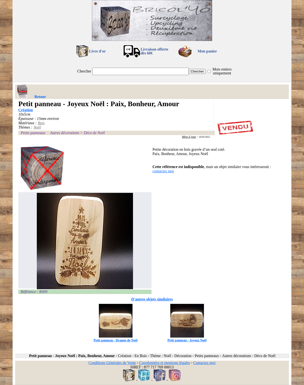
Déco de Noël (94, 133)
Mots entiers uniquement (222, 71)
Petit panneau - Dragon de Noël (115, 338)
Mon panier (207, 51)
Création (25, 110)
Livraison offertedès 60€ (154, 51)
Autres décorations (64, 133)
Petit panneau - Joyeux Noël (186, 338)
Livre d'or (97, 51)
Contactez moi (204, 363)
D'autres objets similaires (152, 299)
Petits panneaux (33, 133)
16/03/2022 (204, 137)
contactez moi (163, 171)
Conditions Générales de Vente (112, 363)
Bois (41, 123)
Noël (37, 127)
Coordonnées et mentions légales (164, 363)
